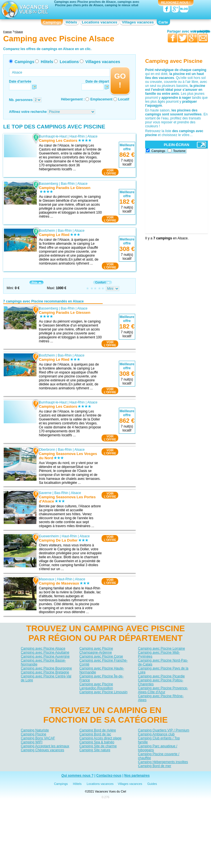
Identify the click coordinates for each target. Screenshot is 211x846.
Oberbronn (47, 450)
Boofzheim (47, 231)
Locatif (123, 99)
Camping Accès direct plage (100, 738)
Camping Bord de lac (95, 734)
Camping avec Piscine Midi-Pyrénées (159, 654)
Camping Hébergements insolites (163, 762)
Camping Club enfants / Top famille (159, 740)
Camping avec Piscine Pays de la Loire (163, 670)
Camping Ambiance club (156, 734)
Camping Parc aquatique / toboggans (157, 748)
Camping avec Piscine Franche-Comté (103, 662)
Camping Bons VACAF (38, 738)
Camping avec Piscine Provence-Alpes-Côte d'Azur (163, 690)
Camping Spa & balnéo (96, 742)
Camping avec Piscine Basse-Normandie (43, 662)
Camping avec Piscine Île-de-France (101, 678)
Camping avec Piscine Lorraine (161, 648)
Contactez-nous (108, 776)
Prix (36, 282)
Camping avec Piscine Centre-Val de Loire (46, 678)
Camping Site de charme (98, 746)
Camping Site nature (94, 750)
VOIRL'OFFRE (110, 172)
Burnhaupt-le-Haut (53, 136)
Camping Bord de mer (154, 766)
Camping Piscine (33, 734)
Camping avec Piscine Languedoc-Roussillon (96, 686)
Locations (69, 61)
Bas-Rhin (68, 184)
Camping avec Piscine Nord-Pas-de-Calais (163, 662)
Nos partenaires (137, 776)
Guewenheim (49, 536)
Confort (102, 282)
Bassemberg (48, 184)
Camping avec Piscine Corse (101, 656)
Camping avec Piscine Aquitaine (45, 652)
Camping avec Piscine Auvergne (45, 656)
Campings (52, 22)
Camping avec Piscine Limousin (103, 692)
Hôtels (71, 22)
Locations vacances (99, 22)
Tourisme (179, 151)
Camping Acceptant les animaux (45, 746)
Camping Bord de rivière (97, 730)
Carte (163, 22)
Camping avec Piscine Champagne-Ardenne (96, 650)
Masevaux (47, 579)
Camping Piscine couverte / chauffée (158, 756)
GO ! (120, 80)
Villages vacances (138, 22)
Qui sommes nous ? (77, 776)
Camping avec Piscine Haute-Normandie (101, 670)
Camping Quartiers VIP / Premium (163, 730)
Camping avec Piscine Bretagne (45, 672)
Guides (152, 783)
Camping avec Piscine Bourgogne (46, 668)
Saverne (45, 493)
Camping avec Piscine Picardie (161, 676)
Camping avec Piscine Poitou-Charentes (160, 682)
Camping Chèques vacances (42, 750)
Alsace (92, 136)
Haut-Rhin (77, 136)
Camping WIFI (31, 742)
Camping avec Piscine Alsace (43, 648)
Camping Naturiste (35, 730)
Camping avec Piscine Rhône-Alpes (161, 698)
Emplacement (101, 99)
